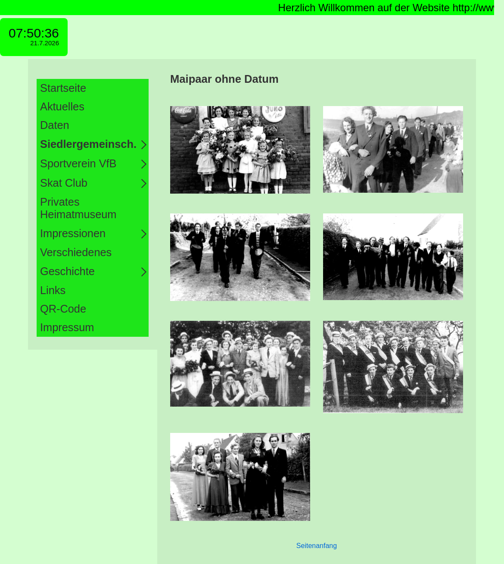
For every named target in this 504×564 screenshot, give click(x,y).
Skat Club (63, 183)
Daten (54, 125)
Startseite (63, 88)
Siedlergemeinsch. (88, 144)
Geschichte (67, 271)
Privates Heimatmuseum (78, 208)
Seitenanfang (316, 545)
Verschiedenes (76, 252)
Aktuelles (62, 106)
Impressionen (73, 233)
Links (52, 290)
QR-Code (63, 309)
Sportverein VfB (78, 163)
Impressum (67, 327)
